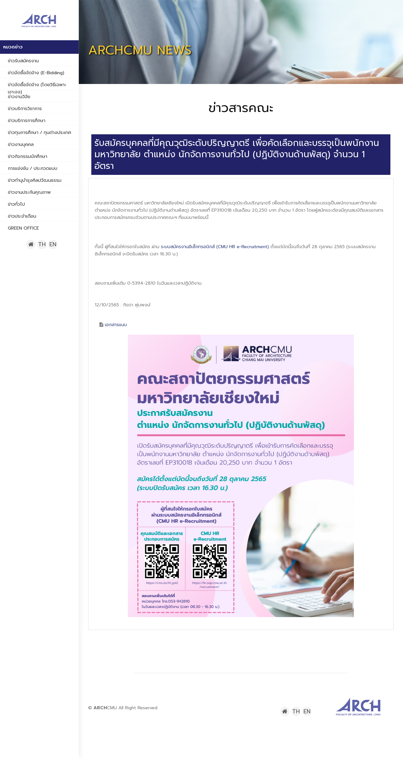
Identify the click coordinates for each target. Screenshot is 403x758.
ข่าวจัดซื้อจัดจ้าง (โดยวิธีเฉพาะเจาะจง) (37, 88)
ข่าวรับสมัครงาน (23, 60)
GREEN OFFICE (23, 228)
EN (52, 244)
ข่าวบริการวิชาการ (25, 108)
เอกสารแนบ (116, 324)
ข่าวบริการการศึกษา (26, 120)
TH (42, 244)
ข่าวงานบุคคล (21, 144)
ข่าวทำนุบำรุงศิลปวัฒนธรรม (34, 180)
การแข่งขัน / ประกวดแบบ (32, 168)
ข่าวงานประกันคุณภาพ (29, 192)
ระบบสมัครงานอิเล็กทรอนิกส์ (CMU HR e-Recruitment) (215, 246)
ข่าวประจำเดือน (22, 216)
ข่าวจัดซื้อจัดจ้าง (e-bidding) (36, 72)
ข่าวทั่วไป (16, 204)
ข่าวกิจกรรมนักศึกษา (27, 156)
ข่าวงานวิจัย (19, 96)
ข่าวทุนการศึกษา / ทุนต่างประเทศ (39, 132)
